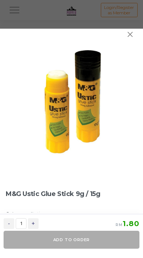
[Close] (130, 34)
